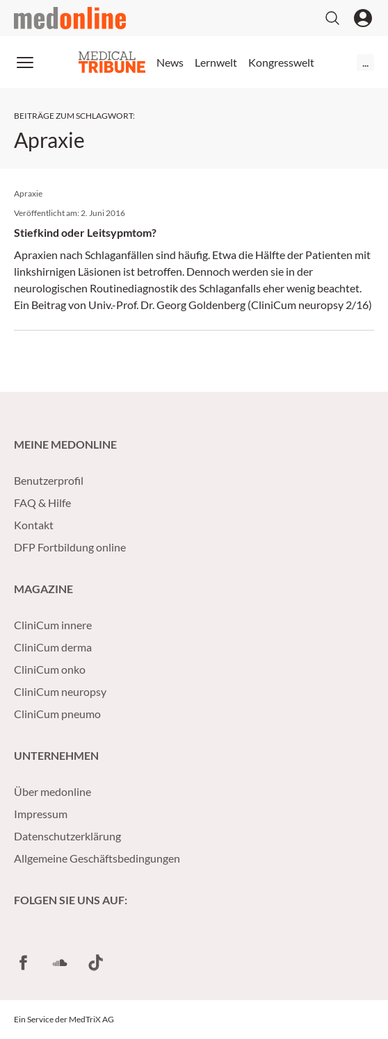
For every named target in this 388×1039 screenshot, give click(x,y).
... (365, 62)
